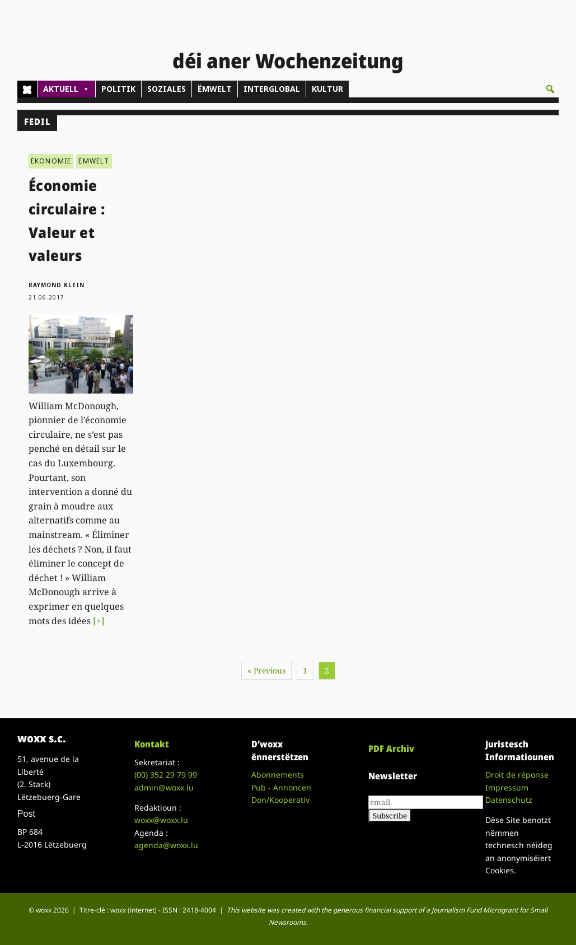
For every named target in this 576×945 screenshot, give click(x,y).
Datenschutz (508, 799)
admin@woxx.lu (164, 787)
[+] (99, 621)
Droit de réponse (517, 774)
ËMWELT (215, 88)
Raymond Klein (57, 285)
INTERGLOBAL (271, 88)
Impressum (506, 787)
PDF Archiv (391, 748)
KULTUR (327, 88)
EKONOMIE (51, 161)
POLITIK (118, 88)
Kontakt (151, 744)
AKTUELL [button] (66, 89)
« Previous (266, 670)
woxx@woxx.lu (161, 820)
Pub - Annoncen (281, 787)
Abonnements (277, 774)
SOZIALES (166, 88)
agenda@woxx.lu (166, 845)
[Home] (27, 89)
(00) (165, 774)
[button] (550, 89)
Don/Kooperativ (280, 799)
